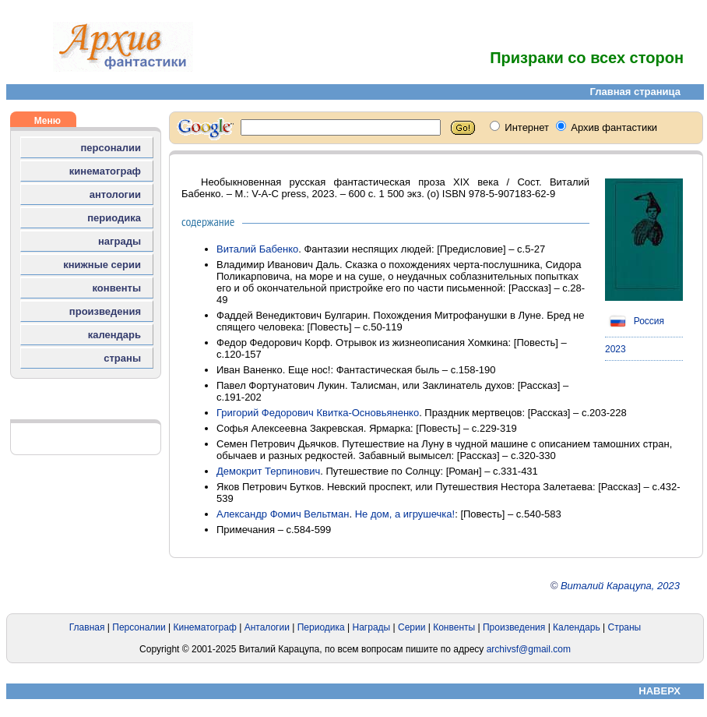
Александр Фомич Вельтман (282, 514)
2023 (615, 349)
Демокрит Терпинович (268, 471)
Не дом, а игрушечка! (405, 514)
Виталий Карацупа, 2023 (620, 586)
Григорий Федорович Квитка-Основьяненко (317, 413)
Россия (634, 321)
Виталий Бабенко (257, 249)
